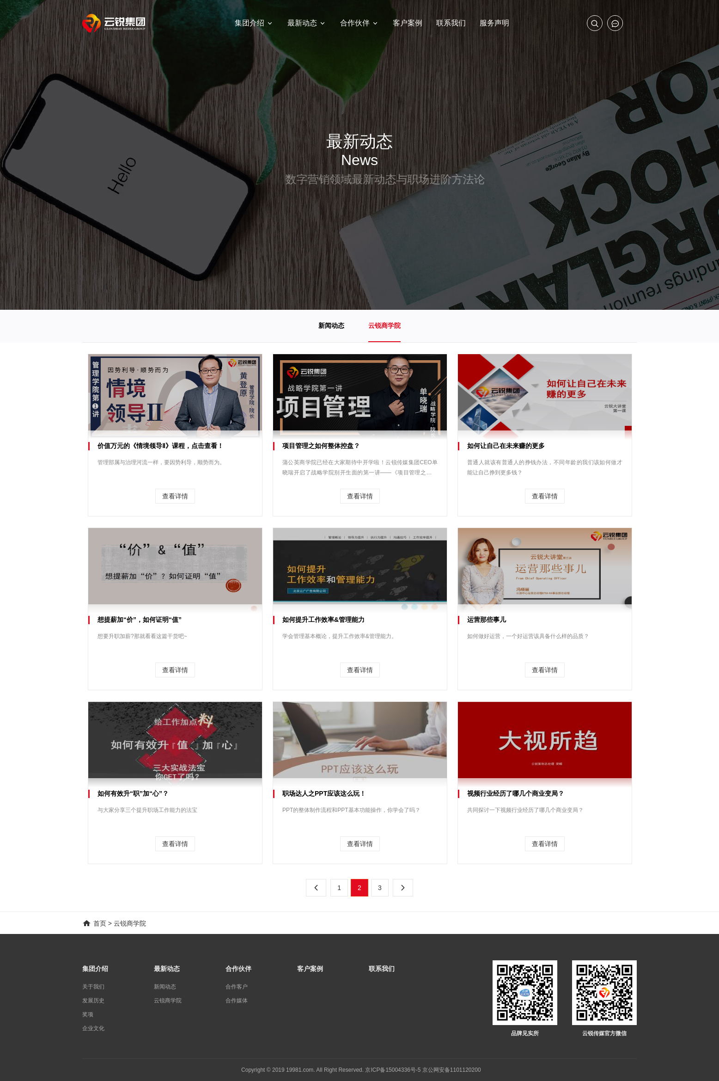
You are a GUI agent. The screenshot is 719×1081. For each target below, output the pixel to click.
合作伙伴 (238, 968)
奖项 (87, 1014)
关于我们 (93, 986)
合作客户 (236, 986)
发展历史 (93, 1000)
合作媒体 (236, 1000)
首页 (99, 923)
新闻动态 (331, 325)
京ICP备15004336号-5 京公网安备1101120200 (423, 1070)
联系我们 (382, 968)
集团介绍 (95, 968)
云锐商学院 (384, 325)
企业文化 (93, 1028)
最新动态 (167, 968)
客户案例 (310, 968)
